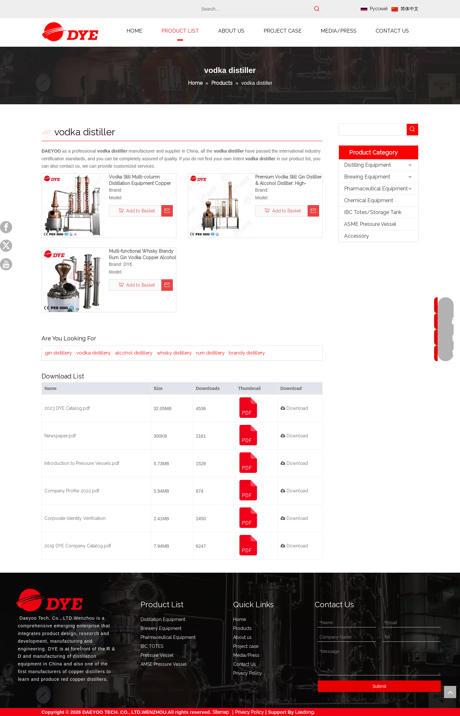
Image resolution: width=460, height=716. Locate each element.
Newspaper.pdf (60, 435)
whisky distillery (174, 353)
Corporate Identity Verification (75, 518)
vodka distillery (93, 353)
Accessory (356, 236)
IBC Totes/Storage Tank (373, 212)
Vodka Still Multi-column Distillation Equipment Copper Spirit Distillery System (140, 180)
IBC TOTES (152, 646)
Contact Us (244, 664)
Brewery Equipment (161, 628)
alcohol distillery (133, 353)
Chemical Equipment (368, 200)
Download (294, 408)
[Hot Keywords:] (317, 9)
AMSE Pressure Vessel (164, 664)
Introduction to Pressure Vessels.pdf (81, 463)
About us (242, 637)
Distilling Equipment (367, 165)
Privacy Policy (247, 673)
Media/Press (246, 655)
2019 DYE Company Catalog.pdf (77, 545)
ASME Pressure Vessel (370, 224)
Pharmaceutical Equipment (376, 189)
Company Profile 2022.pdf (71, 490)
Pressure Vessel (157, 655)
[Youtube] (6, 264)
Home (239, 619)
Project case (245, 646)
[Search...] (256, 9)
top (450, 692)
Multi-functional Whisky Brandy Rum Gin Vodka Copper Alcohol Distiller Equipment (142, 255)
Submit (379, 686)
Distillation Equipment (163, 619)
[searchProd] (373, 129)
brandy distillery (247, 353)
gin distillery (58, 353)
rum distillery (210, 353)
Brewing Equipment (367, 177)
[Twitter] (6, 246)
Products (242, 628)
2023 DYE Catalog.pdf (67, 408)
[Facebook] (6, 227)
